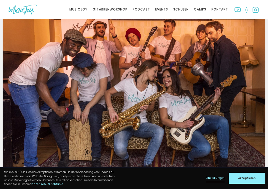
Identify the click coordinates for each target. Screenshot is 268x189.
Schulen (181, 9)
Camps (200, 9)
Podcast (141, 9)
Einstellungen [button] (215, 178)
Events (161, 9)
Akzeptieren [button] (247, 178)
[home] (22, 9)
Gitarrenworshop (110, 9)
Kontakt (219, 9)
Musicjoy (78, 9)
